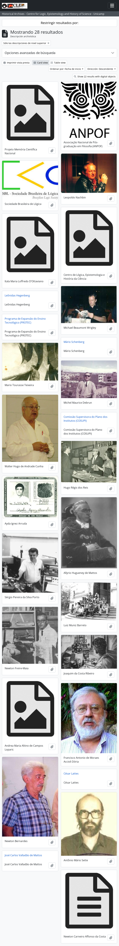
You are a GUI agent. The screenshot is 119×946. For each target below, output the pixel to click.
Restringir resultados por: (59, 23)
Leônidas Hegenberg (17, 295)
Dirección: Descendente (100, 68)
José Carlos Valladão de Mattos (23, 855)
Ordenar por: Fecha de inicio (65, 68)
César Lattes (71, 773)
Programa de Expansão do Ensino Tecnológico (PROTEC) (25, 320)
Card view (41, 62)
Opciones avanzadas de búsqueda (30, 53)
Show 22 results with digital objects (95, 76)
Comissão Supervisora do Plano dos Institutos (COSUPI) (85, 418)
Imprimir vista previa (16, 62)
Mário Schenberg (74, 342)
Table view (58, 62)
